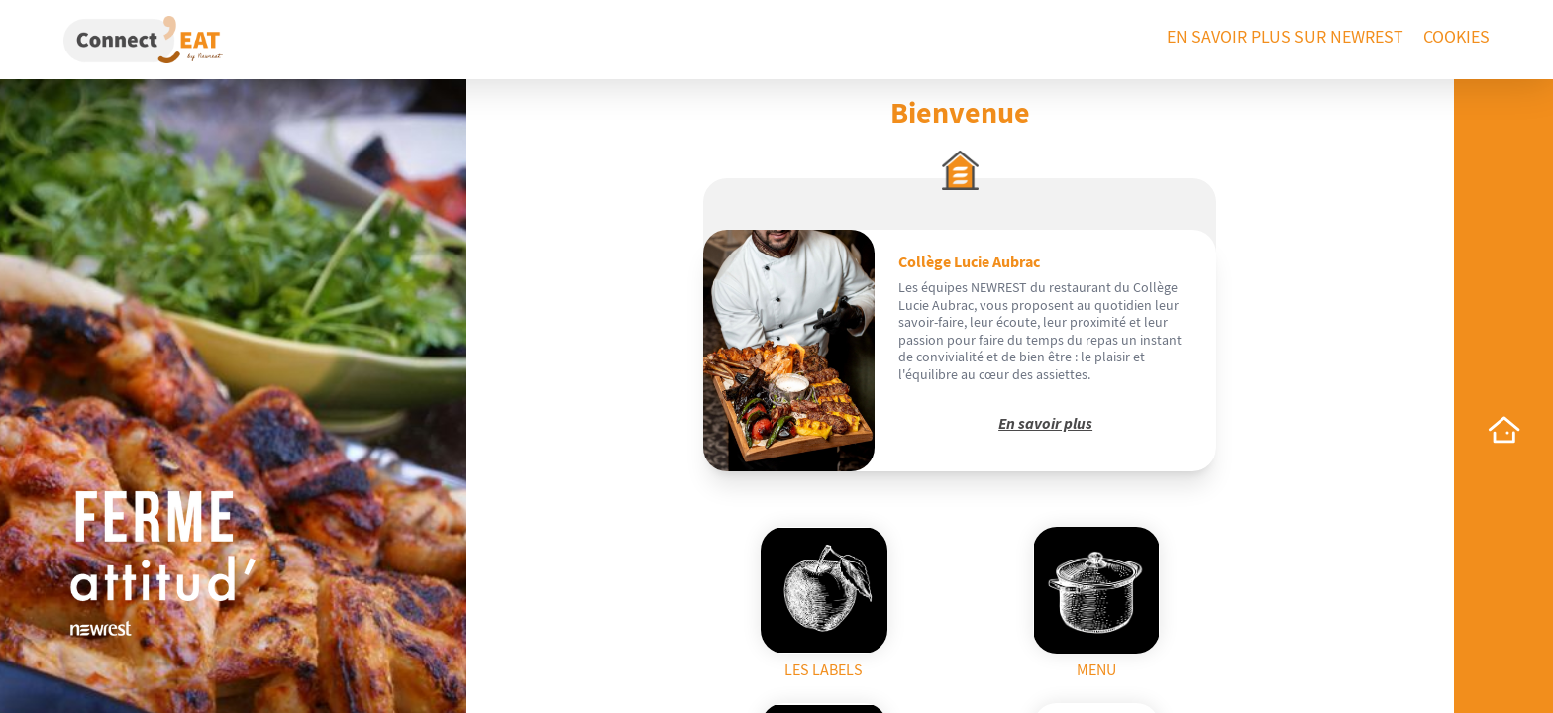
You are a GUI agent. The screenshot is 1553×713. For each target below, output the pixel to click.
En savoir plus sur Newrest (1285, 37)
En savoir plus (1045, 424)
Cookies (1456, 37)
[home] (1503, 430)
